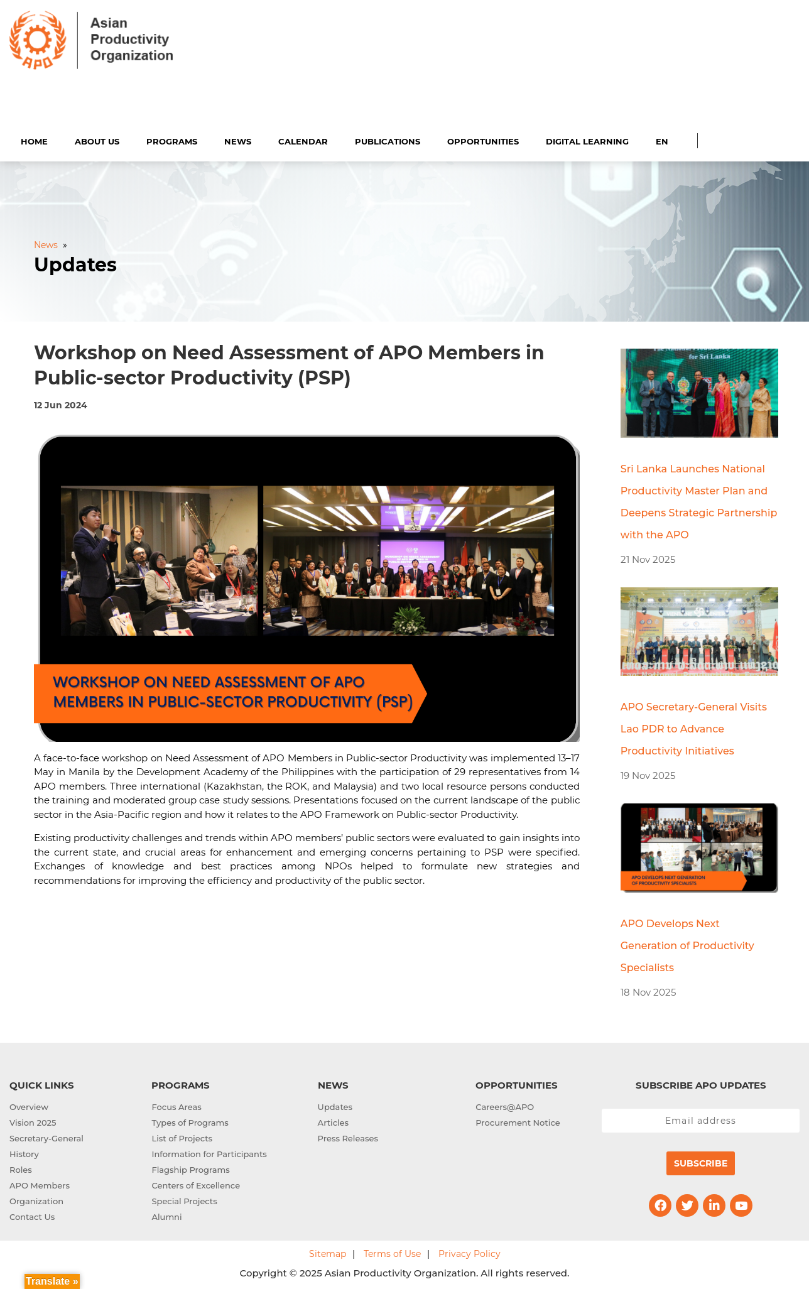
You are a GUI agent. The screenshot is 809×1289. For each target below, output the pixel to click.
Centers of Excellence (195, 1183)
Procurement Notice (517, 1121)
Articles (333, 1121)
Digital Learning (587, 139)
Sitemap (327, 1252)
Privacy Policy (469, 1252)
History (24, 1152)
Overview (28, 1105)
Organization (36, 1199)
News (237, 139)
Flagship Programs (190, 1168)
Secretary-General (46, 1136)
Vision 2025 (33, 1121)
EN (662, 139)
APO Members (39, 1183)
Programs (171, 139)
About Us (97, 139)
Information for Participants (208, 1152)
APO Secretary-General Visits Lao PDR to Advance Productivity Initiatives (694, 728)
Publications (387, 139)
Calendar (303, 139)
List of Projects (181, 1136)
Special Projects (184, 1199)
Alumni (166, 1215)
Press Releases (348, 1136)
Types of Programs (189, 1121)
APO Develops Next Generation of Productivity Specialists (687, 944)
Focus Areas (176, 1105)
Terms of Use (392, 1252)
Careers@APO (504, 1105)
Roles (20, 1168)
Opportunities (483, 139)
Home (34, 139)
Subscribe (700, 1161)
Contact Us (32, 1215)
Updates (335, 1105)
